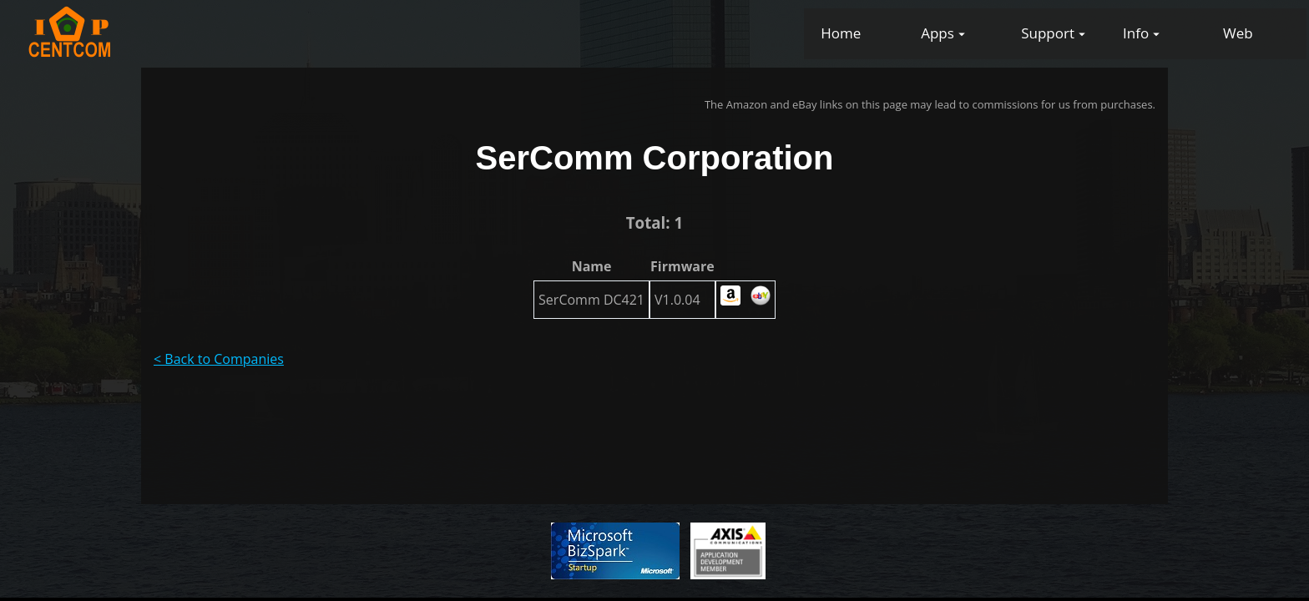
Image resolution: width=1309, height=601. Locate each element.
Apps (937, 33)
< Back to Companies (219, 359)
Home (841, 33)
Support (1047, 33)
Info (1136, 33)
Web (1238, 33)
